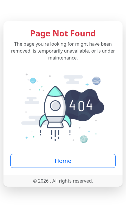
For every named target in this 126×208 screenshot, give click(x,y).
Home (63, 161)
